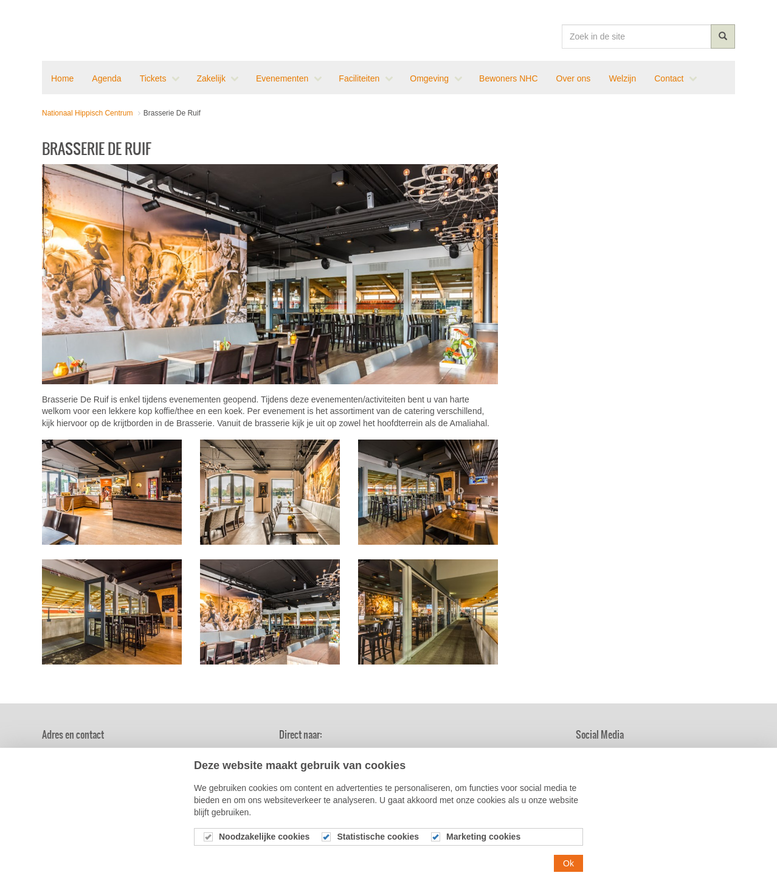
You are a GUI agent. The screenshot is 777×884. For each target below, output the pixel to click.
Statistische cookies (378, 848)
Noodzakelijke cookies (264, 848)
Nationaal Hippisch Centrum (86, 30)
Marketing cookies (483, 848)
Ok (568, 875)
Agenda (395, 756)
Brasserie (498, 756)
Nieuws (296, 756)
